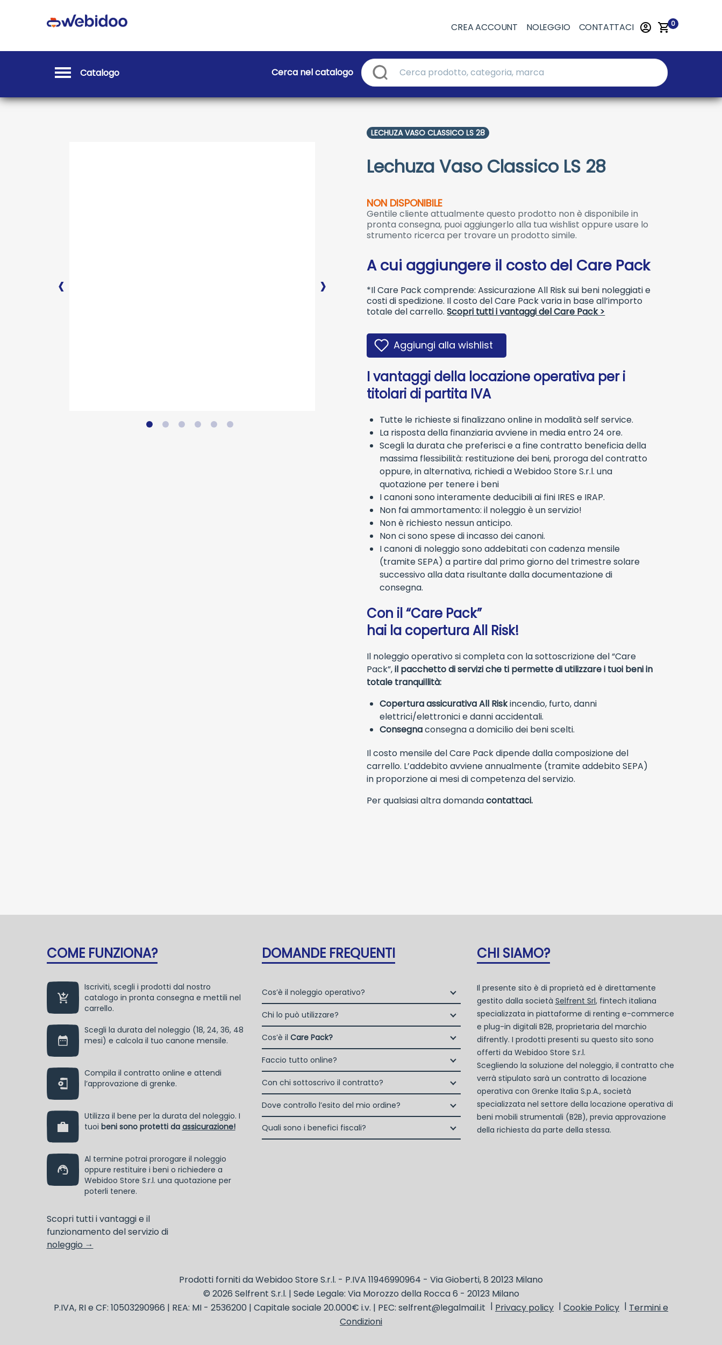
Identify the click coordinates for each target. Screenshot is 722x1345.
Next (323, 277)
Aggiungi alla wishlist (443, 345)
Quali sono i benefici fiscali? (314, 1127)
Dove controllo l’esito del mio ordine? (331, 1105)
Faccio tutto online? (299, 1060)
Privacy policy (524, 1307)
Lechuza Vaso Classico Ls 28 (428, 132)
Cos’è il (297, 1037)
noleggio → (70, 1245)
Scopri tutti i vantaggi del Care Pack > (526, 311)
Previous (61, 277)
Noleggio (548, 27)
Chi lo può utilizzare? (300, 1014)
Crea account (484, 27)
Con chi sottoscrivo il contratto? (322, 1082)
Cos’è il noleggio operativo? (313, 992)
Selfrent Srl (575, 1000)
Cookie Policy (591, 1307)
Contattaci (606, 27)
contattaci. (509, 800)
